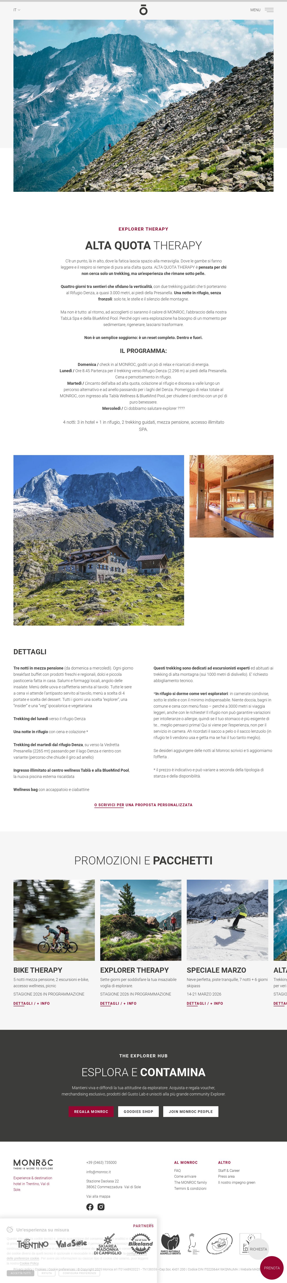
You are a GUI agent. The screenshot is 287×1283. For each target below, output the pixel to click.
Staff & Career (229, 1170)
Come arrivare (185, 1176)
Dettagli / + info (31, 1003)
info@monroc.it (98, 1171)
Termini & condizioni (190, 1188)
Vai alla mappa (98, 1196)
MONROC (143, 9)
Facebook (89, 1207)
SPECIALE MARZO (216, 970)
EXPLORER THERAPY (134, 970)
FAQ (177, 1170)
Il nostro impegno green (236, 1182)
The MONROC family (190, 1182)
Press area (226, 1176)
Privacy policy (23, 1269)
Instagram (101, 1207)
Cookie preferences (61, 1269)
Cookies (40, 1269)
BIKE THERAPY (37, 970)
